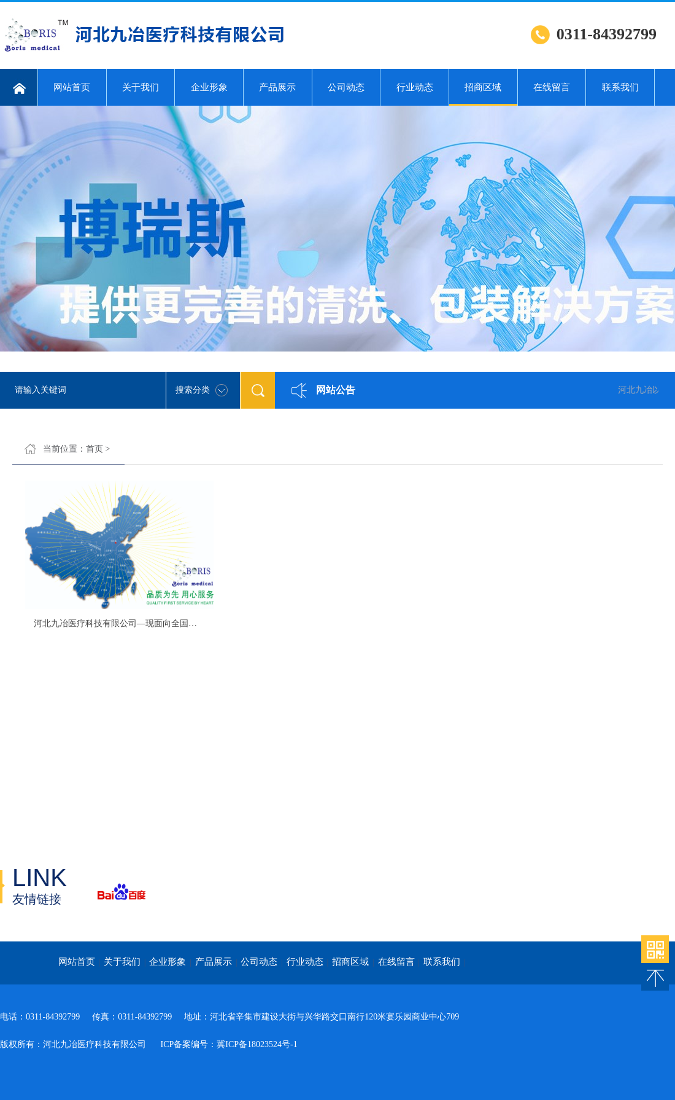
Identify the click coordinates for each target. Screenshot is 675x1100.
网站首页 (71, 87)
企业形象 (209, 87)
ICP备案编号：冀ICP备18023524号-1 (228, 1044)
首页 (94, 449)
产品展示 (277, 87)
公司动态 (346, 87)
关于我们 (140, 87)
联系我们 (620, 87)
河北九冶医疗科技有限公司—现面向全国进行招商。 (132, 623)
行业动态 (414, 87)
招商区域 (483, 94)
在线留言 (551, 87)
